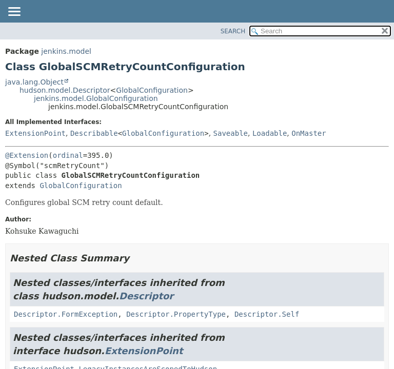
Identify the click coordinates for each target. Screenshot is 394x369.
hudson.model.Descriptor (64, 90)
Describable (94, 133)
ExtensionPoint (35, 133)
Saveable (230, 133)
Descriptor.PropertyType (176, 314)
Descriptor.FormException (65, 314)
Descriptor (146, 296)
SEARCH (233, 31)
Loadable (269, 133)
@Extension (26, 155)
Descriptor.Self (266, 314)
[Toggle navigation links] (14, 12)
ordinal (68, 155)
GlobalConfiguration (152, 90)
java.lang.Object (34, 82)
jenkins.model (66, 51)
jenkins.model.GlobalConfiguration (96, 98)
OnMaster (308, 133)
